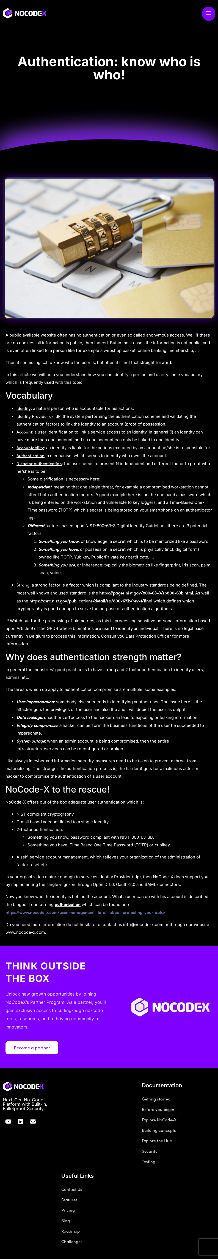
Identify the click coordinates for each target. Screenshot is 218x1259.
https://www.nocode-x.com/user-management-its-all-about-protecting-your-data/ (85, 912)
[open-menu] (208, 14)
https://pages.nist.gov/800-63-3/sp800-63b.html (146, 593)
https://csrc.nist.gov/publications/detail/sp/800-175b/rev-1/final (90, 601)
